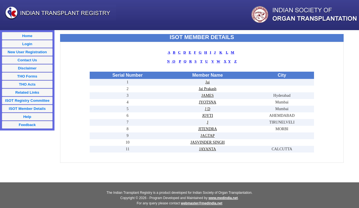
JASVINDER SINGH (208, 142)
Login (27, 44)
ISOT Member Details (27, 109)
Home (27, 36)
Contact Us (27, 60)
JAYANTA (207, 149)
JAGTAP (207, 136)
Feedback (27, 125)
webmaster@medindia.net (201, 203)
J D (207, 109)
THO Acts (27, 84)
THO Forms (27, 76)
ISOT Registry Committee (27, 100)
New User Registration (27, 52)
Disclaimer (27, 68)
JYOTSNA (207, 102)
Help (27, 117)
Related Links (27, 92)
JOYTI (207, 115)
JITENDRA (207, 129)
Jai (207, 82)
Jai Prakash (207, 89)
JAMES (207, 95)
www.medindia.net (223, 198)
